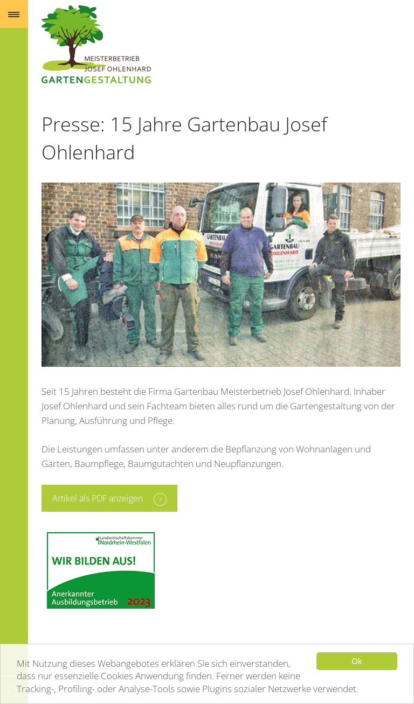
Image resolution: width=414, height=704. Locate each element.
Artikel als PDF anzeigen (97, 498)
